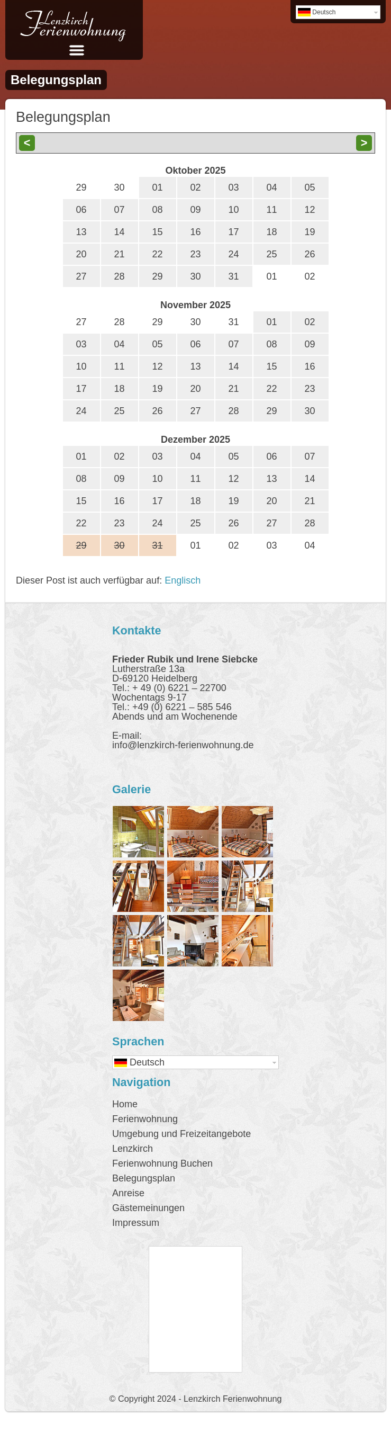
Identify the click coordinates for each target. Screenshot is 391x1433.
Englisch (183, 580)
